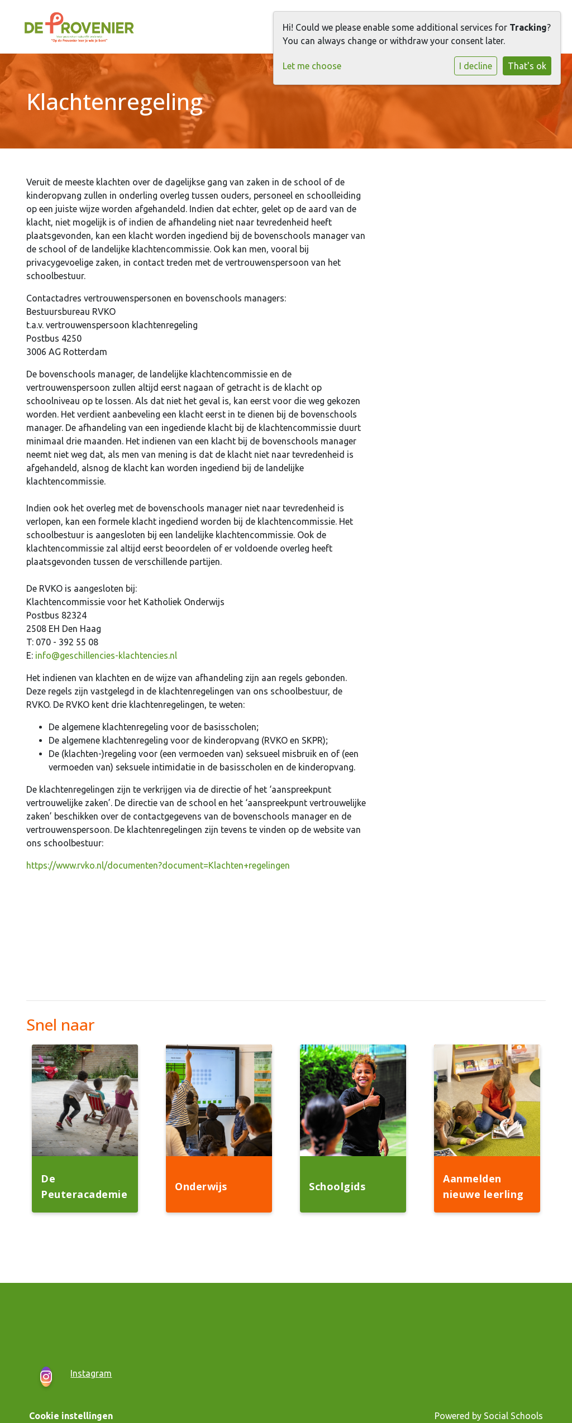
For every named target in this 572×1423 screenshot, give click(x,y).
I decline (475, 66)
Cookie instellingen (71, 1416)
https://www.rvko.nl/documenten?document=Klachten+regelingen (158, 865)
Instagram (91, 1373)
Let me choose (312, 66)
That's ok (527, 66)
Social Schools (513, 1416)
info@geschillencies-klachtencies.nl (106, 655)
